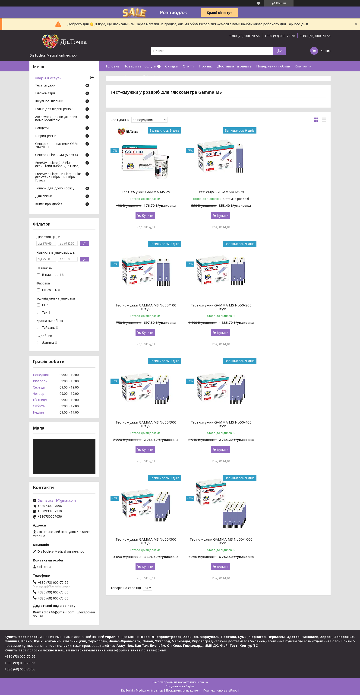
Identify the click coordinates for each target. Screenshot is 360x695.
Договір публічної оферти (146, 76)
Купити (146, 215)
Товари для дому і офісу (54, 188)
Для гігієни (43, 196)
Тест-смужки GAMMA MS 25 (145, 192)
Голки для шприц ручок (54, 109)
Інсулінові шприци (49, 101)
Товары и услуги (47, 78)
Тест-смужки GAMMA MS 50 (218, 192)
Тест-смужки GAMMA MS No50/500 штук (144, 427)
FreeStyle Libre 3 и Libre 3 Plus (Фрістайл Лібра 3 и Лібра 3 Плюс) (58, 177)
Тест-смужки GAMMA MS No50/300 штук (218, 310)
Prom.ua (202, 682)
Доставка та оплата (234, 66)
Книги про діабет (49, 204)
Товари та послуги (140, 66)
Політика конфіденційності (221, 690)
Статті (188, 66)
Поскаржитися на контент (183, 690)
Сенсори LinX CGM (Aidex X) (56, 155)
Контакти (303, 66)
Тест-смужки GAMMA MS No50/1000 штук (218, 427)
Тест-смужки (45, 85)
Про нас (206, 66)
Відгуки (112, 76)
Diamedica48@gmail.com (57, 500)
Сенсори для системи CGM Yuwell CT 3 (56, 145)
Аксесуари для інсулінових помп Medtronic (56, 118)
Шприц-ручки (45, 136)
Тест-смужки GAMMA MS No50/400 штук (291, 310)
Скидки (171, 66)
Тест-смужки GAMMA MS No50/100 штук (291, 193)
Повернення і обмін (273, 66)
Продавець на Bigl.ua (180, 686)
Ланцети (42, 128)
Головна (113, 66)
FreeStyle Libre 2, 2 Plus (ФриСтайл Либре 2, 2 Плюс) (57, 164)
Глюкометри (45, 93)
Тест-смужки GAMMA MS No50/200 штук (144, 310)
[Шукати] (279, 51)
